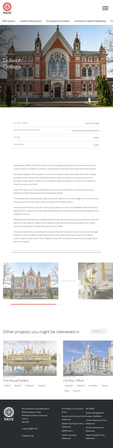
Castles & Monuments (30, 20)
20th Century (8, 20)
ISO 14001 (90, 408)
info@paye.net (28, 435)
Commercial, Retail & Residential (90, 20)
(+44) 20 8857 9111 (30, 428)
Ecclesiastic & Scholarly (58, 20)
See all (98, 335)
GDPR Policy (67, 430)
